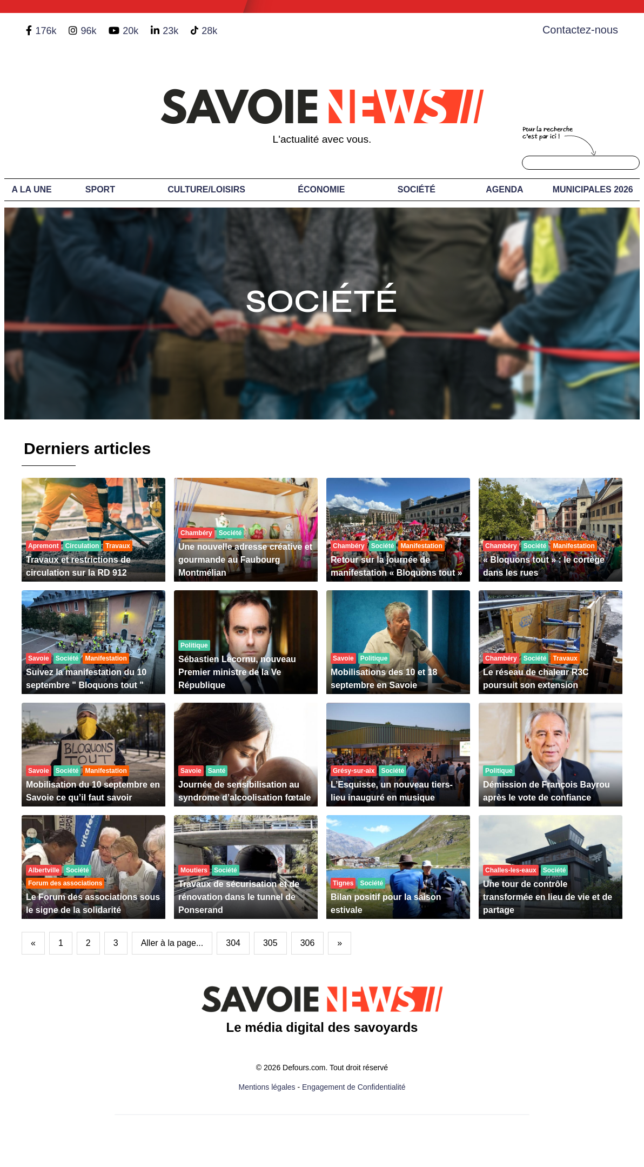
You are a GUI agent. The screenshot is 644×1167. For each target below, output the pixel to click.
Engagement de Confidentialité (353, 1087)
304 (233, 943)
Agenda (504, 189)
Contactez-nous (580, 30)
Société (416, 189)
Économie (321, 189)
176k (45, 30)
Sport (100, 189)
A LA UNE (31, 189)
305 (270, 943)
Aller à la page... (172, 943)
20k (130, 30)
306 (307, 943)
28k (209, 30)
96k (88, 30)
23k (170, 30)
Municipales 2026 (593, 189)
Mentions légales (267, 1087)
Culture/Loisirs (206, 189)
